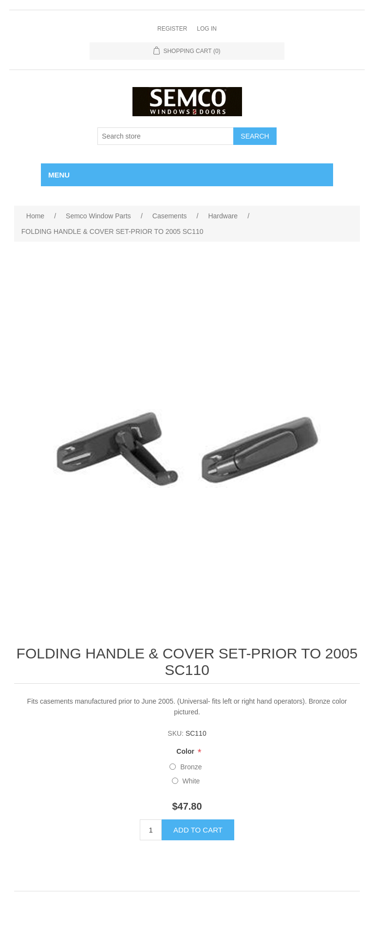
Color (186, 752)
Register (172, 28)
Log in (207, 28)
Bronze (191, 767)
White (191, 781)
